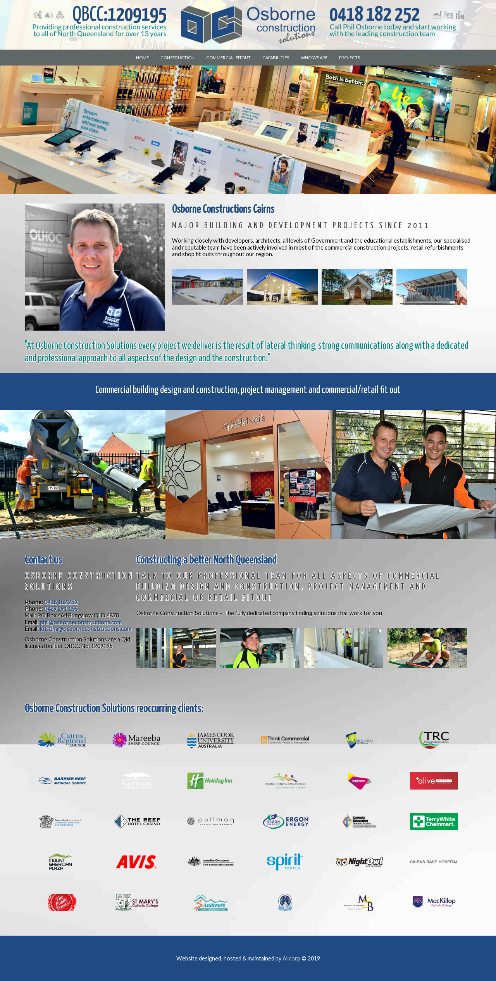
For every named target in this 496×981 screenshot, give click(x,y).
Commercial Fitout (228, 57)
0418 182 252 (61, 602)
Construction (177, 57)
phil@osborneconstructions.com (81, 622)
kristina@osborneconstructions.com (85, 629)
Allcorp (291, 958)
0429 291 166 (61, 608)
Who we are (314, 57)
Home (142, 57)
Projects (349, 57)
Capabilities (275, 57)
